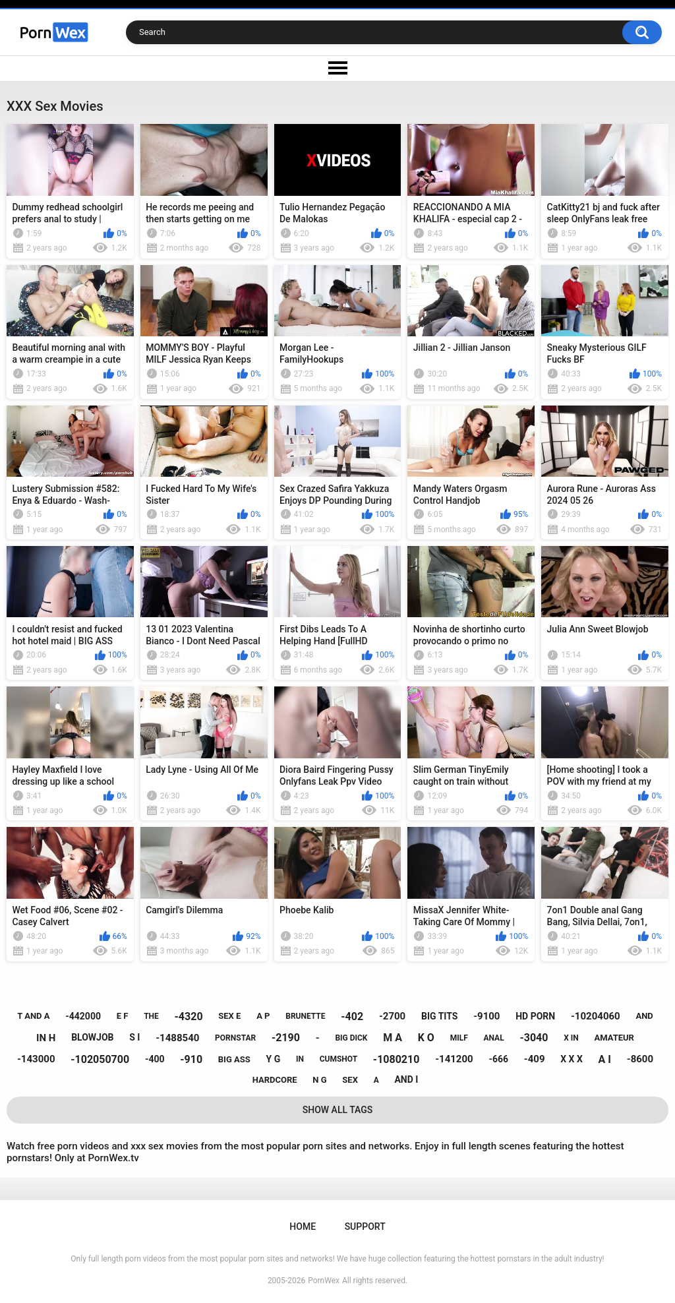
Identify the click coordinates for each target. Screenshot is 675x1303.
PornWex (323, 1280)
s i (134, 1037)
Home (302, 1226)
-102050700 (100, 1059)
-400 (155, 1059)
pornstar (235, 1038)
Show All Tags (338, 1110)
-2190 (286, 1037)
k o (426, 1037)
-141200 (454, 1059)
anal (493, 1038)
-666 (498, 1059)
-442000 (83, 1016)
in (300, 1059)
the (151, 1016)
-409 (534, 1059)
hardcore (274, 1080)
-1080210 (396, 1059)
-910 (191, 1059)
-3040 (533, 1037)
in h (45, 1038)
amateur (613, 1038)
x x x (571, 1059)
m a (392, 1037)
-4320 (189, 1016)
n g (319, 1080)
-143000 (36, 1059)
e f (123, 1016)
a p (263, 1016)
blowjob (92, 1037)
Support (365, 1226)
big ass (234, 1059)
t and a (33, 1016)
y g (273, 1059)
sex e (229, 1016)
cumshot (338, 1059)
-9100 (486, 1016)
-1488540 (177, 1038)
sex (350, 1080)
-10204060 (595, 1016)
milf (459, 1038)
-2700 (392, 1016)
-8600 (640, 1059)
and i (406, 1079)
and (644, 1016)
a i (605, 1059)
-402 (352, 1016)
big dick (351, 1038)
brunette (305, 1016)
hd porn (535, 1016)
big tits (439, 1016)
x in (571, 1038)
